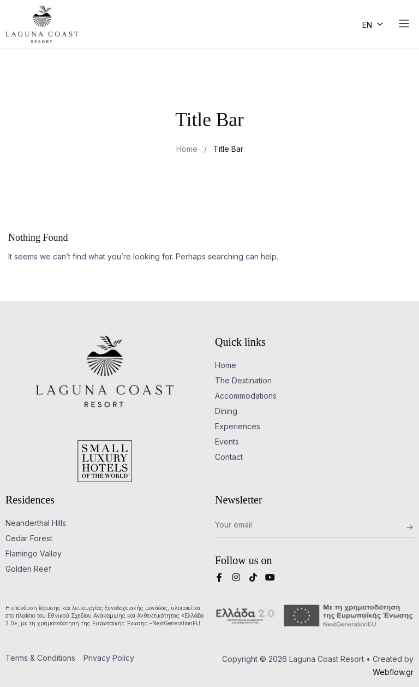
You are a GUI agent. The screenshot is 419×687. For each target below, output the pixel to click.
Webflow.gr (393, 672)
